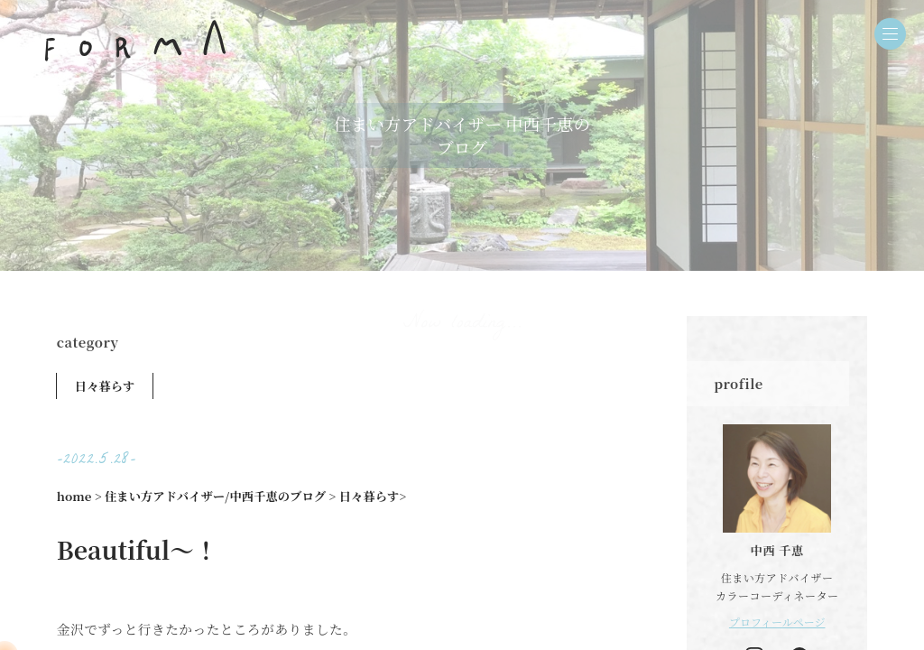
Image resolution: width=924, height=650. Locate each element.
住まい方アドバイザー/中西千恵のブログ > (220, 496)
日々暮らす (105, 386)
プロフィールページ (777, 621)
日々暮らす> (373, 496)
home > (79, 496)
